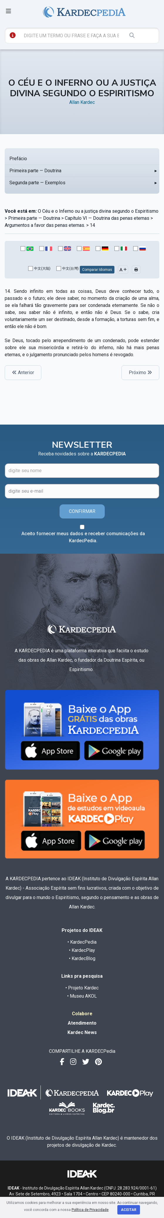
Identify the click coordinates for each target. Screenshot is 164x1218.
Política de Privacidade (90, 1210)
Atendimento (82, 1023)
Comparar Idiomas (97, 270)
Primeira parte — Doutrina (35, 170)
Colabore (82, 1013)
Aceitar (128, 1210)
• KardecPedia (82, 942)
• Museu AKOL (82, 996)
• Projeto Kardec (82, 988)
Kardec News (82, 1032)
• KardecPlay (82, 950)
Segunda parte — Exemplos (37, 182)
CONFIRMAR (82, 511)
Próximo (140, 372)
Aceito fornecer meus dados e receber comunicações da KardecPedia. (83, 537)
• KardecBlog (82, 958)
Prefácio (18, 158)
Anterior (23, 372)
